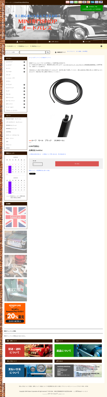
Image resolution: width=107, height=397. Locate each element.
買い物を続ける (62, 154)
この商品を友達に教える (35, 154)
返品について (32, 170)
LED (7, 141)
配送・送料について (34, 386)
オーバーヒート (71, 51)
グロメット (8, 144)
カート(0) (86, 42)
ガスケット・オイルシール (12, 135)
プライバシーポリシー (67, 386)
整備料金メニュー (23, 46)
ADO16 (7, 148)
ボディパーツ (36, 57)
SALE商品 (85, 51)
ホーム (30, 57)
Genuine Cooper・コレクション (13, 118)
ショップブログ (77, 386)
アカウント (20, 42)
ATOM (86, 386)
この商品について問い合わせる (49, 154)
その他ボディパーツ (46, 57)
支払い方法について (24, 386)
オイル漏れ (78, 51)
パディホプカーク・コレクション (14, 122)
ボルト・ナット (10, 138)
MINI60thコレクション (11, 125)
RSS (83, 386)
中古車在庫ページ (10, 46)
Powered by (53, 394)
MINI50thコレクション (11, 128)
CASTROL (8, 131)
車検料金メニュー (35, 46)
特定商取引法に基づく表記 (43, 170)
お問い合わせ (53, 42)
